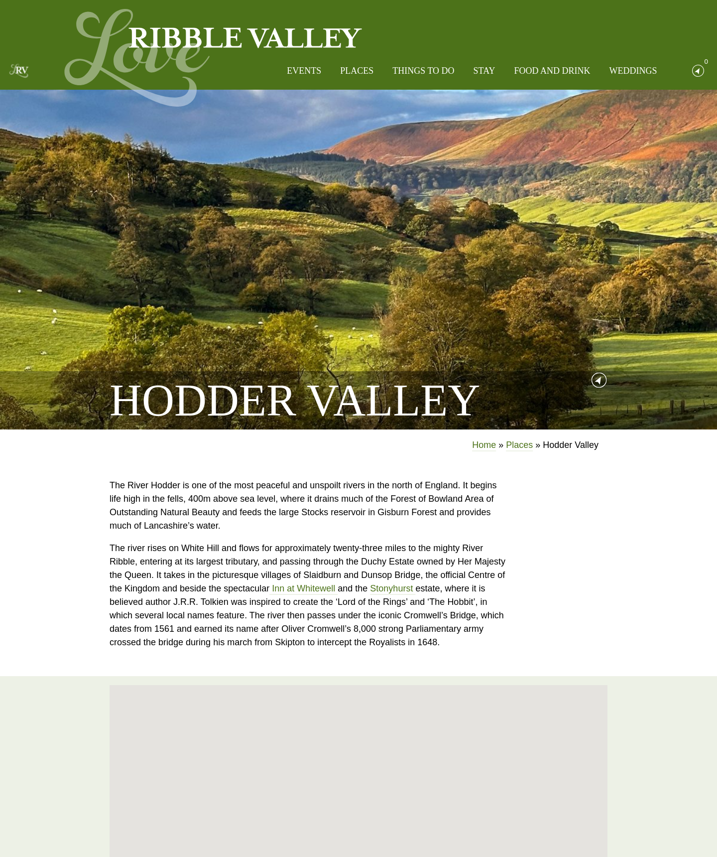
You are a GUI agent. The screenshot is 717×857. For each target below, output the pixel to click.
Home (484, 445)
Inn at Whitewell (303, 588)
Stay (484, 71)
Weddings (633, 71)
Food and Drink (552, 71)
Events (304, 71)
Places (356, 71)
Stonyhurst (392, 588)
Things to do (423, 71)
